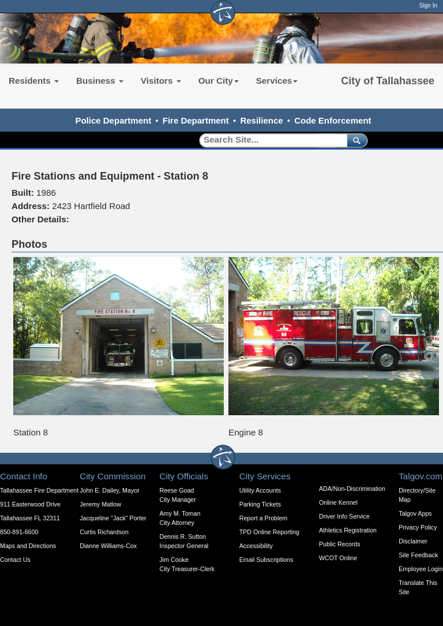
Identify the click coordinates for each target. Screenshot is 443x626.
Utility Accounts (260, 490)
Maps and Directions (28, 545)
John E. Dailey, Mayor (109, 490)
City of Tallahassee (387, 81)
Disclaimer (413, 541)
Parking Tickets (260, 504)
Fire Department (196, 120)
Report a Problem (263, 518)
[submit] (355, 140)
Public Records (340, 544)
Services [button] (277, 80)
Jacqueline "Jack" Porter (113, 518)
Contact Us (15, 559)
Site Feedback (418, 555)
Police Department (113, 120)
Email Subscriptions (266, 559)
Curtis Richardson (104, 531)
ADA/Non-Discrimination (352, 488)
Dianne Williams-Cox (108, 545)
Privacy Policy (418, 527)
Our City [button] (218, 80)
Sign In (428, 5)
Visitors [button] (161, 80)
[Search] (269, 140)
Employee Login (420, 568)
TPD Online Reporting (269, 531)
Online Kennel (338, 502)
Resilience (261, 120)
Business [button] (99, 80)
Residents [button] (34, 80)
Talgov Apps (415, 513)
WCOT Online (338, 557)
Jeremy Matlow (100, 504)
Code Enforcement (332, 120)
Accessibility (256, 545)
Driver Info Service (344, 516)
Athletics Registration (348, 530)
